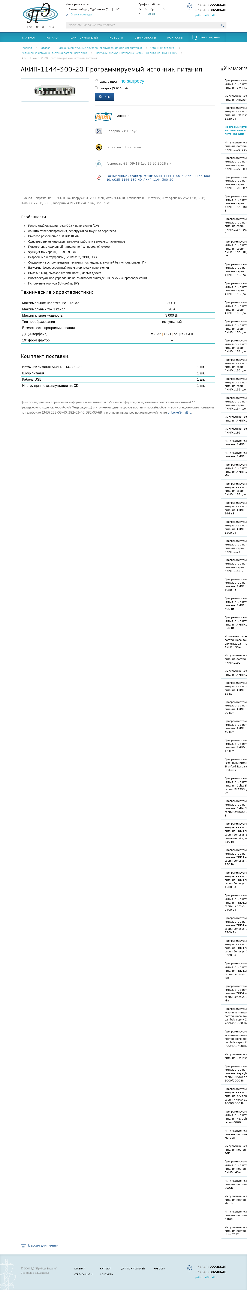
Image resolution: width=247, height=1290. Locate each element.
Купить (104, 96)
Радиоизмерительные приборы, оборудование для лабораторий (100, 48)
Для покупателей (84, 37)
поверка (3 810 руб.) (112, 88)
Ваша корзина (210, 37)
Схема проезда (81, 14)
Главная (28, 37)
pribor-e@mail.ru (206, 15)
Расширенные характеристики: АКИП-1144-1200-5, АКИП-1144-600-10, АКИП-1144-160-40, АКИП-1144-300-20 (158, 178)
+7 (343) (210, 5)
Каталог (52, 37)
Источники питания (162, 48)
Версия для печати (43, 1245)
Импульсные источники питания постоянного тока (54, 53)
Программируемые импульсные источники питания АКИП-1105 (135, 53)
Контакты (175, 37)
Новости (116, 37)
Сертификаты (145, 37)
